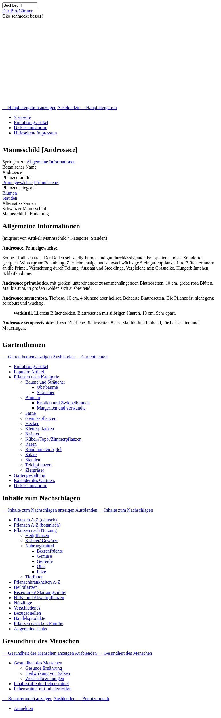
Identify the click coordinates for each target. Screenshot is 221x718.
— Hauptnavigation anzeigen (29, 107)
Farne (30, 413)
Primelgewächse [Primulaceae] (31, 182)
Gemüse (44, 556)
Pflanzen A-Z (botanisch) (37, 525)
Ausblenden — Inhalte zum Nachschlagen (114, 510)
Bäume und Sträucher (45, 382)
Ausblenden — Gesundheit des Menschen (113, 653)
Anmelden (23, 708)
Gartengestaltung (29, 475)
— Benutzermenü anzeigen (27, 698)
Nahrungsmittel (39, 545)
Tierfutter (34, 576)
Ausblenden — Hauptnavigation (87, 107)
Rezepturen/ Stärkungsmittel (40, 592)
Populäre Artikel (29, 371)
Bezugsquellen (27, 613)
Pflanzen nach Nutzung (35, 530)
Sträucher (45, 392)
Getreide (45, 561)
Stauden (9, 198)
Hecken (32, 423)
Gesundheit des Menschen (38, 662)
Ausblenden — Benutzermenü (81, 698)
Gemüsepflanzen (40, 418)
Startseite (22, 117)
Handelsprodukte (29, 618)
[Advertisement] (110, 62)
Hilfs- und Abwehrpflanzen (39, 597)
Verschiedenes (27, 607)
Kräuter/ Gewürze (41, 540)
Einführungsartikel (31, 122)
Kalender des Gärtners (34, 480)
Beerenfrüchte (50, 551)
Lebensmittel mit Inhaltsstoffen (43, 688)
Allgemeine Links (30, 628)
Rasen (31, 444)
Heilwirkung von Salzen (47, 673)
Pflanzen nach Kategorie (36, 376)
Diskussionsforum (30, 127)
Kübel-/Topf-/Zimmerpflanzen (53, 439)
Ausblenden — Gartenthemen (80, 356)
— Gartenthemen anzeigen (27, 356)
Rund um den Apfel (43, 449)
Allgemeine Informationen (50, 161)
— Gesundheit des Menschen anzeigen (38, 653)
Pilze (41, 571)
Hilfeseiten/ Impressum (35, 132)
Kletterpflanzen (39, 428)
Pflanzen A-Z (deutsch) (35, 519)
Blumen (9, 193)
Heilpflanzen (37, 535)
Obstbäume (47, 387)
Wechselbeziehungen (44, 678)
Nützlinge (23, 602)
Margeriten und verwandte (61, 407)
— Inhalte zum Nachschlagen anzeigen (38, 510)
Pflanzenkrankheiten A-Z (37, 582)
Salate (31, 454)
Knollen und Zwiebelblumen (63, 402)
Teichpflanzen (38, 464)
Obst (41, 566)
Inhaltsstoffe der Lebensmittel (41, 683)
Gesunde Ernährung (43, 668)
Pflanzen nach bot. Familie (38, 623)
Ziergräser (34, 470)
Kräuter (32, 433)
